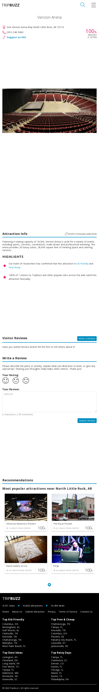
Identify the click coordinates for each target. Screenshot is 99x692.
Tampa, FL (57, 627)
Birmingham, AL (11, 627)
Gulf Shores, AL (10, 630)
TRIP (11, 5)
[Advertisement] (49, 63)
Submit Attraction (35, 611)
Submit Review (87, 420)
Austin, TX (56, 676)
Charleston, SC (59, 660)
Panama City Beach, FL (64, 639)
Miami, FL (56, 672)
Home (5, 611)
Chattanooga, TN (11, 639)
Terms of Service (68, 611)
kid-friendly (82, 263)
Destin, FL (56, 666)
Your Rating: (10, 375)
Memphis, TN (9, 642)
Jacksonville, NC (59, 646)
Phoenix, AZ (57, 636)
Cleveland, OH (10, 660)
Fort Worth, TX (10, 666)
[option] (49, 111)
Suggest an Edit (16, 37)
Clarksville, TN (10, 633)
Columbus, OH (10, 623)
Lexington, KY (9, 657)
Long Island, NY (11, 663)
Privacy (52, 611)
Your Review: (11, 389)
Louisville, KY (58, 642)
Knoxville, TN (9, 636)
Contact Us (86, 611)
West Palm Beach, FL (14, 646)
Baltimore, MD (10, 672)
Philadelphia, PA (60, 679)
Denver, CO (57, 663)
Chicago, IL (57, 669)
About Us (17, 611)
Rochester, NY (10, 676)
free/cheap (14, 267)
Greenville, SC (9, 679)
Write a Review (87, 338)
